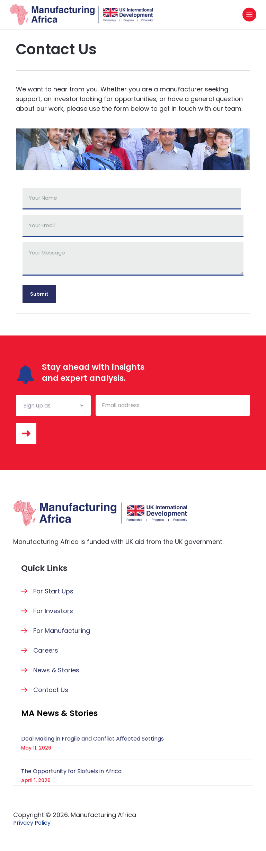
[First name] (132, 198)
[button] (249, 14)
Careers (45, 650)
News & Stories (56, 670)
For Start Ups (53, 591)
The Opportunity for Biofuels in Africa (71, 771)
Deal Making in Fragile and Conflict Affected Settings (92, 739)
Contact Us (50, 690)
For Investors (53, 611)
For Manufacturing (61, 630)
